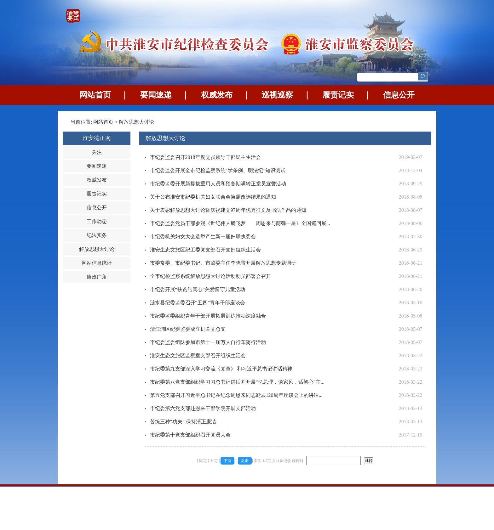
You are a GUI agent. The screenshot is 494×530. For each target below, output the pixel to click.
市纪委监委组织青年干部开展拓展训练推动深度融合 (208, 316)
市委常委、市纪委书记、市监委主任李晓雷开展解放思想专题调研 (223, 263)
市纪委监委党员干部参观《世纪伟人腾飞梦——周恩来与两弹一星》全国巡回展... (240, 223)
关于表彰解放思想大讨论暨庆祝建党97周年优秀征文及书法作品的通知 (228, 210)
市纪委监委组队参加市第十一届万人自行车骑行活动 (208, 342)
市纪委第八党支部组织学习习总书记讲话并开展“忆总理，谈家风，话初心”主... (237, 382)
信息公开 (399, 95)
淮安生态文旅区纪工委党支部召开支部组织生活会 (205, 249)
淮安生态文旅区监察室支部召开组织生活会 (198, 355)
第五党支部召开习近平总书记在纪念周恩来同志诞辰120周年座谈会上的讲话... (236, 395)
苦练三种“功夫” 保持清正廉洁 (183, 421)
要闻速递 (156, 95)
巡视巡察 (277, 95)
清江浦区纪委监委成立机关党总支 (188, 329)
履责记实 (338, 95)
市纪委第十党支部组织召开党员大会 (190, 434)
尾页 (245, 461)
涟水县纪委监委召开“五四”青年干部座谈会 (197, 302)
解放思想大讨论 (136, 122)
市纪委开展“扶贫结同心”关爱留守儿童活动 (197, 289)
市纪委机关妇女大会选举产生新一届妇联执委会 (203, 236)
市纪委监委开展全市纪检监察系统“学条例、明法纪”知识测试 (217, 170)
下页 (227, 461)
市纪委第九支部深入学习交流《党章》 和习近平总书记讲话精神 (221, 368)
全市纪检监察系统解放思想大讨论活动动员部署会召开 (210, 276)
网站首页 (95, 95)
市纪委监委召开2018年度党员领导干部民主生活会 (205, 157)
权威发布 (217, 95)
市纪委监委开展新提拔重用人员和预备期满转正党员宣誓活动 (218, 183)
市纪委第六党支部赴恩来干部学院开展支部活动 (203, 408)
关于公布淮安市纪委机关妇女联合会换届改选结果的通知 (213, 197)
